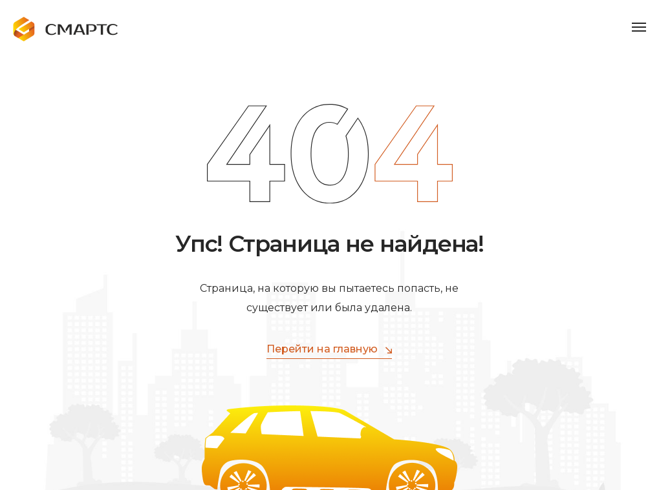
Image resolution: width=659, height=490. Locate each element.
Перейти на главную (329, 349)
